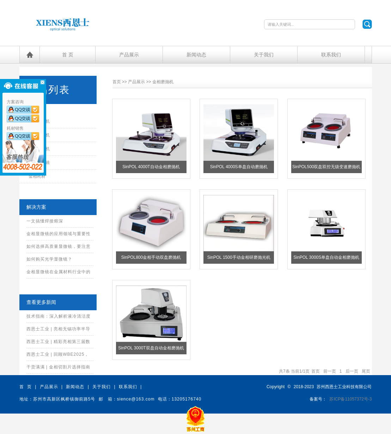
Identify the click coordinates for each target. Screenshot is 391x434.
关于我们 (264, 54)
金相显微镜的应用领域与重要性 (58, 233)
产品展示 (129, 54)
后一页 (352, 371)
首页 (116, 81)
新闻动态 (196, 54)
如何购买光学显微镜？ (49, 259)
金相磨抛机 (162, 81)
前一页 (329, 371)
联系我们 (331, 54)
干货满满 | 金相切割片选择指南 (58, 367)
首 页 (67, 54)
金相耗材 (37, 176)
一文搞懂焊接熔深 (44, 221)
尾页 (366, 371)
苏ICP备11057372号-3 (350, 399)
